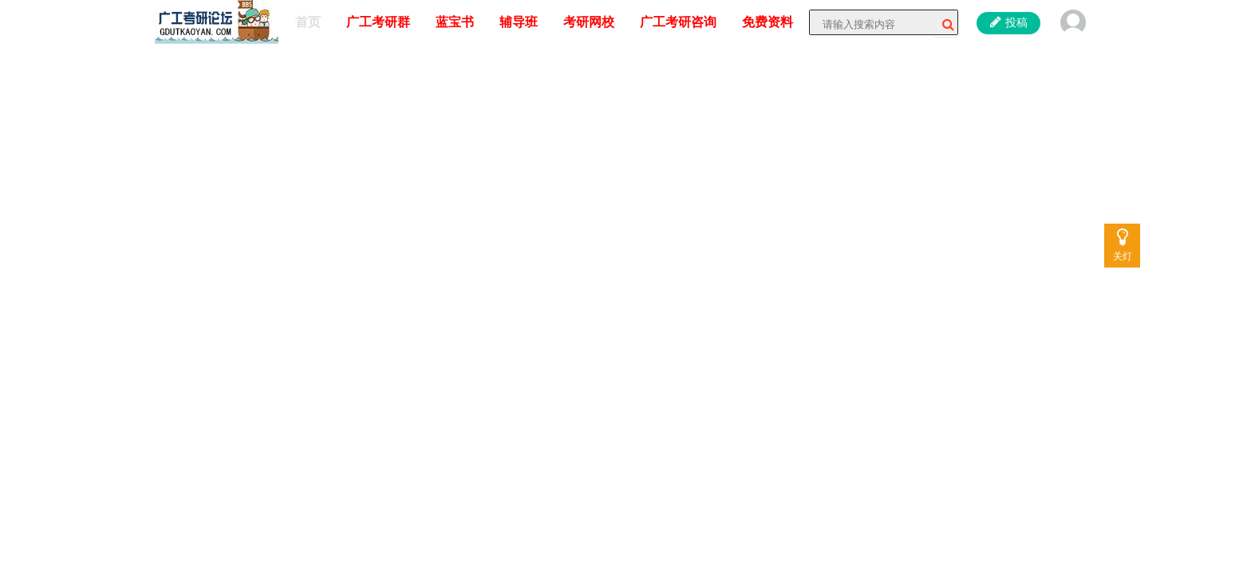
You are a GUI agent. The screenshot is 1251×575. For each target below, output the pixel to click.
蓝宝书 (455, 22)
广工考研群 (378, 22)
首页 (308, 22)
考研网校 (588, 22)
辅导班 (518, 22)
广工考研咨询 (678, 22)
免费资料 (767, 22)
